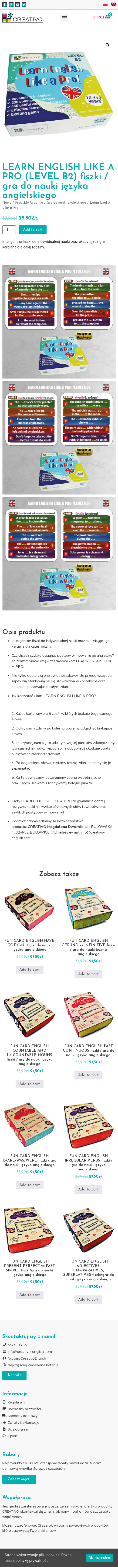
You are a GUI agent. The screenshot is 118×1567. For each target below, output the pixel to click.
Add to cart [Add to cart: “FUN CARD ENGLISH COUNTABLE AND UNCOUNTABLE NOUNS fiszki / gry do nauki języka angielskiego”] (29, 1084)
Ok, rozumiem (99, 1558)
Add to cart (33, 230)
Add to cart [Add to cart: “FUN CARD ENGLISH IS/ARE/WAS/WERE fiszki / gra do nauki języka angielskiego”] (29, 1185)
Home (6, 203)
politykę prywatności (32, 1560)
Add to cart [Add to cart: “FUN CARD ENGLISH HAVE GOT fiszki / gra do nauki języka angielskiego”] (29, 970)
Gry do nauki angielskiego (66, 203)
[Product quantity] (9, 229)
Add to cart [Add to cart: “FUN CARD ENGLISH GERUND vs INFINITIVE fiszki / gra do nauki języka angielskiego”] (88, 974)
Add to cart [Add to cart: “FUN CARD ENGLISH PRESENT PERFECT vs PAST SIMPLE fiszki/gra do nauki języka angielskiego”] (29, 1295)
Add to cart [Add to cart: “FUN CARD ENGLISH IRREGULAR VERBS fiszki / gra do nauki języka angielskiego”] (88, 1189)
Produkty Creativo (29, 203)
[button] (64, 17)
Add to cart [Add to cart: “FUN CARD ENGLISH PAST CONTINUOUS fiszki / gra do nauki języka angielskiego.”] (88, 1075)
